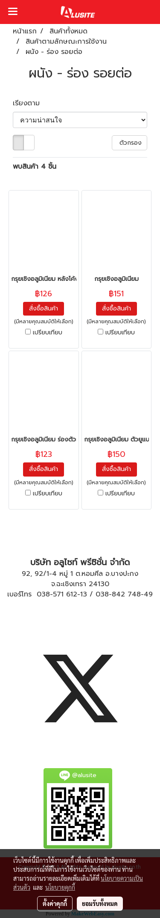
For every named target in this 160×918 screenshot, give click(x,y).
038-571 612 (57, 594)
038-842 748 (118, 594)
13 (83, 594)
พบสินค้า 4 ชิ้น (34, 166)
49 (148, 594)
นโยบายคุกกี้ (60, 887)
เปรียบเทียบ (47, 332)
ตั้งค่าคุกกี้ (55, 903)
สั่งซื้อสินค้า (43, 308)
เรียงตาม (30, 103)
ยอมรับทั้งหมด (100, 903)
